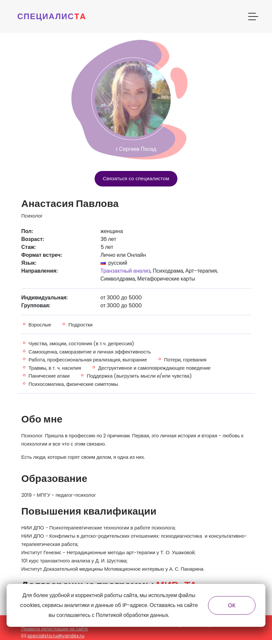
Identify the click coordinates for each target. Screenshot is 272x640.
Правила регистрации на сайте (54, 628)
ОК (231, 605)
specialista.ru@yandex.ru (55, 635)
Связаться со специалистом (136, 178)
